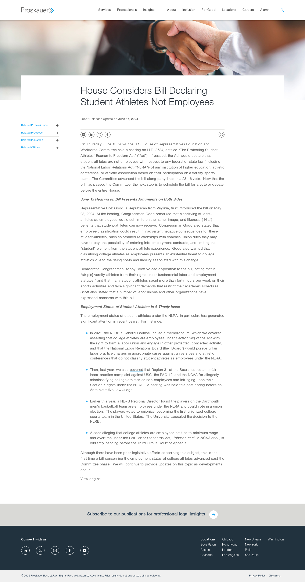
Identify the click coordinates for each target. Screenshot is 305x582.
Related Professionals (34, 125)
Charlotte (206, 555)
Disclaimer (275, 576)
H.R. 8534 (155, 150)
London (227, 550)
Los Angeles (230, 555)
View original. (91, 479)
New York (251, 544)
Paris (248, 550)
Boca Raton (208, 544)
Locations (208, 539)
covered (215, 333)
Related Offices (30, 147)
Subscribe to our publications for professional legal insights (146, 514)
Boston (205, 550)
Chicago (227, 539)
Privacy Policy (257, 576)
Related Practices (32, 133)
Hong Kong (229, 544)
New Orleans (253, 539)
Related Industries (32, 140)
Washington (276, 539)
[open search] (282, 10)
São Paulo (252, 555)
